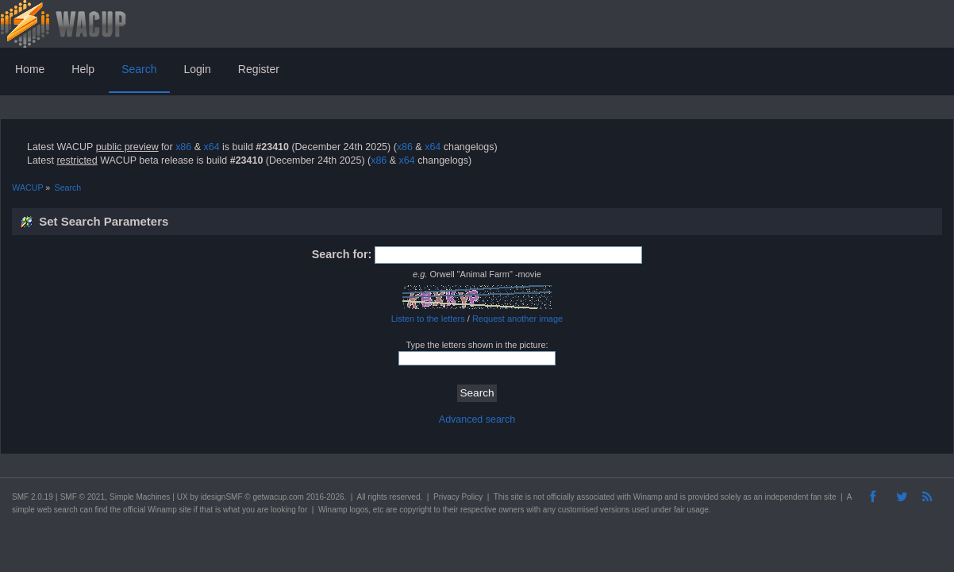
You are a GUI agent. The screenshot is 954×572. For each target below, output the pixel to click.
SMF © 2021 (82, 497)
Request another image (517, 318)
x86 (183, 147)
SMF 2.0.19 (32, 497)
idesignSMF (222, 497)
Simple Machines (140, 497)
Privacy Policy (458, 497)
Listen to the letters (428, 318)
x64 (211, 147)
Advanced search (477, 419)
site (516, 497)
